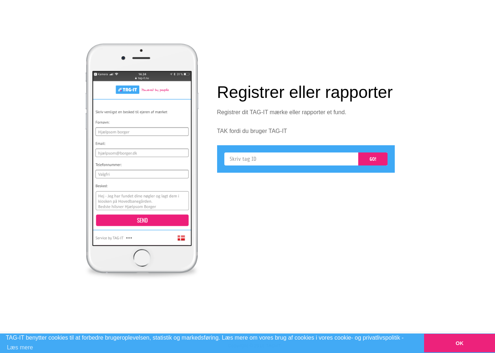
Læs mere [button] (20, 347)
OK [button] (460, 343)
